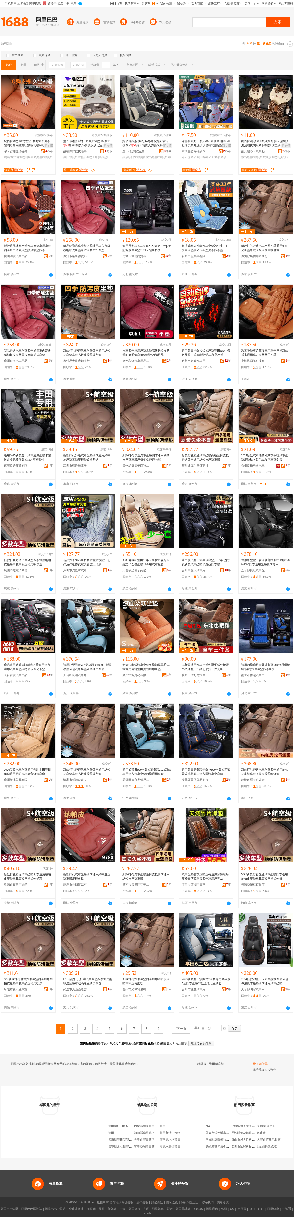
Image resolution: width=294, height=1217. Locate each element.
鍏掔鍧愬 (102, 157)
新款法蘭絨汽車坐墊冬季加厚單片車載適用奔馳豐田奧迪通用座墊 (146, 667)
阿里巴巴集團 (9, 1209)
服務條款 (157, 1202)
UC (232, 1209)
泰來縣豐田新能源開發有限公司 (128, 1139)
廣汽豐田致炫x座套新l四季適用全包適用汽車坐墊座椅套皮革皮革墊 (27, 667)
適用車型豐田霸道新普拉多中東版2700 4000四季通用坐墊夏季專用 (265, 562)
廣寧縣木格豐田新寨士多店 (177, 1139)
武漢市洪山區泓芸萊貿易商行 (76, 989)
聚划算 (112, 1209)
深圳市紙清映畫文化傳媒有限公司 (76, 780)
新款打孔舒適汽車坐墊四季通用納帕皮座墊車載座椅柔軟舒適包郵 (146, 457)
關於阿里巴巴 (190, 1202)
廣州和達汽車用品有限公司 (135, 361)
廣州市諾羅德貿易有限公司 (76, 256)
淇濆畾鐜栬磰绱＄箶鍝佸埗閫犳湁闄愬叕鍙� (195, 151)
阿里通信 (212, 1209)
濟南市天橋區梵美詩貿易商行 (135, 884)
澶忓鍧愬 (70, 157)
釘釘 (261, 1209)
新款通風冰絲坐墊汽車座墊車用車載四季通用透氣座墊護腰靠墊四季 (27, 248)
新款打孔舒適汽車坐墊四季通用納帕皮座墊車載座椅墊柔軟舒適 (86, 457)
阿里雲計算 (183, 1209)
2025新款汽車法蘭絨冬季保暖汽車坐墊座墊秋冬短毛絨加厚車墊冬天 (264, 457)
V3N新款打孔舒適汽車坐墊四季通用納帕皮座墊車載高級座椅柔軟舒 (264, 876)
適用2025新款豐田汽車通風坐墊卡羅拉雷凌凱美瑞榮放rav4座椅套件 (27, 457)
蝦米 (170, 1209)
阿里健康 (273, 1209)
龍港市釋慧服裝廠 (253, 780)
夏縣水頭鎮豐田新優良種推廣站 (180, 1146)
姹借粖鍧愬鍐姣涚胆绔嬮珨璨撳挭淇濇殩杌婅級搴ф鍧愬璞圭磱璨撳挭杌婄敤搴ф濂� (265, 143)
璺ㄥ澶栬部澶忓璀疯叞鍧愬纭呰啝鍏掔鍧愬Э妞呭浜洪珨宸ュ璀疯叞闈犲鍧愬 (87, 143)
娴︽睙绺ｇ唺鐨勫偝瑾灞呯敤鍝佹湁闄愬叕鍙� (254, 151)
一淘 (122, 1209)
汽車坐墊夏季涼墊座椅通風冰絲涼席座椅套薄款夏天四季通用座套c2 (205, 876)
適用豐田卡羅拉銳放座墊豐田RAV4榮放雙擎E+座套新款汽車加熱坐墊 (206, 353)
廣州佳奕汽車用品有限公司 (17, 361)
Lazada (146, 1213)
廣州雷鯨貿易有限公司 (135, 675)
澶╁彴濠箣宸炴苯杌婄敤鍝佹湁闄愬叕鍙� (135, 151)
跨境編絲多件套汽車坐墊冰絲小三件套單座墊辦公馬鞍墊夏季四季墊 (205, 248)
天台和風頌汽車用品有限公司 (76, 675)
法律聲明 (142, 1202)
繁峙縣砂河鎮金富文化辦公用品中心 (229, 1146)
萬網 (224, 1209)
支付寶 (241, 1209)
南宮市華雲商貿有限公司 (135, 256)
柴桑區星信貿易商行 (195, 780)
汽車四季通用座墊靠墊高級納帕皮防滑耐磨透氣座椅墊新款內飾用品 (146, 353)
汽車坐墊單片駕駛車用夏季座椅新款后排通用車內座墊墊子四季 (264, 353)
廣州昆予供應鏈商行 (76, 361)
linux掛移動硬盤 (267, 1146)
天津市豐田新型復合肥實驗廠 (153, 1139)
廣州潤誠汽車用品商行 (17, 256)
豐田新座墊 (216, 1064)
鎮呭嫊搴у (204, 157)
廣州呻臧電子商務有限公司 (17, 570)
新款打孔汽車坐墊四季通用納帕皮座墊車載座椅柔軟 (86, 876)
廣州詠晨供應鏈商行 (254, 256)
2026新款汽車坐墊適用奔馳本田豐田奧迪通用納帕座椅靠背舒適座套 (27, 772)
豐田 (163, 1126)
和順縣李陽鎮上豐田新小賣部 (153, 1133)
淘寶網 (91, 1209)
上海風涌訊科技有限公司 (254, 361)
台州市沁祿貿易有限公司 (135, 989)
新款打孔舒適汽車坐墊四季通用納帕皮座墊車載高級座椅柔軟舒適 (264, 248)
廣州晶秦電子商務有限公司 (135, 465)
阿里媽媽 (158, 1209)
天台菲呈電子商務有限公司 (135, 570)
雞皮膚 (261, 1133)
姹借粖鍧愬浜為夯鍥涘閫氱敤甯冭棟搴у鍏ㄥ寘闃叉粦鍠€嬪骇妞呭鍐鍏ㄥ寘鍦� (146, 143)
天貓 (102, 1209)
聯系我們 (208, 1202)
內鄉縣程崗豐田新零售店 (150, 1126)
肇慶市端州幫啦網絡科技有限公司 (228, 1133)
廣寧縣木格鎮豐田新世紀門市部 (128, 1146)
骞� (49, 151)
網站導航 (223, 1202)
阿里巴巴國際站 (31, 1209)
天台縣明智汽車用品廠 (254, 989)
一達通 (286, 1209)
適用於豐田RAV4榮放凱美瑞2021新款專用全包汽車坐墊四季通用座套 (87, 667)
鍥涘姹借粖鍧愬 (15, 157)
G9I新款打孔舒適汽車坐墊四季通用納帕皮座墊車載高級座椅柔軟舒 (28, 981)
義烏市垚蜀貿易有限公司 (76, 884)
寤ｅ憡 (48, 145)
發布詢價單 (260, 1064)
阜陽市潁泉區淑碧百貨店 (17, 884)
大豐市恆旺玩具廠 (269, 1139)
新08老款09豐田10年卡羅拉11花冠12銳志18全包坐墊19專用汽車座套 (146, 562)
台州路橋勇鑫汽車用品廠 (254, 465)
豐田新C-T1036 (118, 1126)
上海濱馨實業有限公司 (246, 1126)
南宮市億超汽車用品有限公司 (254, 675)
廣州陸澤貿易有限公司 (17, 780)
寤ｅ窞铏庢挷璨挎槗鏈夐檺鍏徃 (17, 151)
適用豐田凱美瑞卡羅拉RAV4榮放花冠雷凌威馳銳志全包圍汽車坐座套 (206, 772)
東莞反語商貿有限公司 (17, 465)
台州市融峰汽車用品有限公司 (195, 361)
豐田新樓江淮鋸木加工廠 (176, 1133)
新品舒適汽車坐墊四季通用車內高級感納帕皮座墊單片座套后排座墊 (86, 248)
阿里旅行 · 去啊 (139, 1209)
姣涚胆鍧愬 (271, 157)
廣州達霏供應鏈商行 (195, 465)
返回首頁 (182, 1043)
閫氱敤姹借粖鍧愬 (39, 157)
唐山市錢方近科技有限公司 (249, 1139)
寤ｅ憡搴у (189, 157)
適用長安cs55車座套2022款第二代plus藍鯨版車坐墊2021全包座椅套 (146, 248)
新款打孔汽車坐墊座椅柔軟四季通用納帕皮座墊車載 (146, 876)
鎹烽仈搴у (219, 157)
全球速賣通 (76, 1209)
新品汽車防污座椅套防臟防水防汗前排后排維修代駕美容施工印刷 (86, 562)
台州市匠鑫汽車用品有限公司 (195, 989)
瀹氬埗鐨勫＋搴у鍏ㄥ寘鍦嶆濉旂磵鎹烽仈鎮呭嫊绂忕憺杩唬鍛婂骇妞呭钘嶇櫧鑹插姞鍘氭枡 (206, 143)
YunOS (198, 1209)
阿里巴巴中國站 (55, 1209)
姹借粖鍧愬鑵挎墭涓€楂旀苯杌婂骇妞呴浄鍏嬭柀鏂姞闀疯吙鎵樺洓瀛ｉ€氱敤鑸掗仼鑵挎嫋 (28, 143)
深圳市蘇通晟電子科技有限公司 (76, 465)
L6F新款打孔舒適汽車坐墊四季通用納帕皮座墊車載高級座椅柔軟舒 (87, 981)
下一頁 (181, 1029)
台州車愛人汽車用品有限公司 (195, 570)
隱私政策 (172, 1202)
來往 (252, 1209)
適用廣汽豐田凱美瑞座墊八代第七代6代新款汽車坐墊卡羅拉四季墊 (206, 562)
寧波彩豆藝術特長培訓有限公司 (226, 1139)
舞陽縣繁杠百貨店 (253, 884)
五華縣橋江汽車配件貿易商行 (254, 570)
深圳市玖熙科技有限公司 (247, 1146)
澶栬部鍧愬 (86, 157)
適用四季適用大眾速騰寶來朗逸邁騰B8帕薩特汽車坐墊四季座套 (265, 667)
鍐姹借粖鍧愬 (156, 157)
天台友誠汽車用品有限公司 (17, 675)
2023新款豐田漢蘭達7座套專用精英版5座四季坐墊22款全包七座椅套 (206, 981)
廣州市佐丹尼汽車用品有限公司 (195, 675)
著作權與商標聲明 (121, 1202)
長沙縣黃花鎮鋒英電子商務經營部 (253, 1133)
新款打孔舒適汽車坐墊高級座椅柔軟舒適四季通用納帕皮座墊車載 (205, 457)
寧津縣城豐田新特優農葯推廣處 (154, 1146)
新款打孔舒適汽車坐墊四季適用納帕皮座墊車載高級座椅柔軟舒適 (86, 353)
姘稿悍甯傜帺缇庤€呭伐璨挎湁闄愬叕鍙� (76, 151)
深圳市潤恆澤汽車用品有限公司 (76, 570)
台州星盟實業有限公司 (195, 256)
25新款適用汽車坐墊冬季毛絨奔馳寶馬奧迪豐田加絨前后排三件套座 (205, 667)
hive (208, 1126)
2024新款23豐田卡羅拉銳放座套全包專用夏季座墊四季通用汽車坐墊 (264, 981)
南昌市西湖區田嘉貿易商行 (195, 884)
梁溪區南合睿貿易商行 (135, 780)
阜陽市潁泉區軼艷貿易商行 (17, 989)
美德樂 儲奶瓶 (266, 1126)
